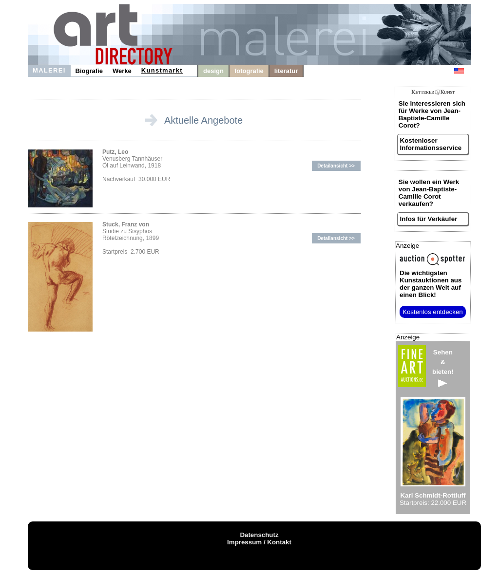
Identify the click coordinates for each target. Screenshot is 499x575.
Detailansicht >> (336, 165)
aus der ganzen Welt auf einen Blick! (430, 283)
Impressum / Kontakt (259, 542)
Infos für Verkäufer (429, 219)
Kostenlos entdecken (433, 311)
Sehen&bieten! (443, 368)
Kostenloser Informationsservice (431, 144)
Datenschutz (259, 534)
